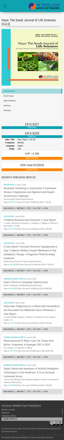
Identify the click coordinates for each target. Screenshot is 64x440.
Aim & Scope (9, 96)
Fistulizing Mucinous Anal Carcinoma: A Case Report (30, 219)
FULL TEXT (37, 208)
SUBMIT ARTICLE (10, 419)
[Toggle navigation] (5, 6)
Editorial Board (9, 101)
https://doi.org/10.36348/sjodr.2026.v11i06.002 (35, 385)
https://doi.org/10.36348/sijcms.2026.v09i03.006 (35, 351)
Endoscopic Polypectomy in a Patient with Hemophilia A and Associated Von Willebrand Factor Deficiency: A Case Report (32, 310)
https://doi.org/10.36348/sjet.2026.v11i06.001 (34, 202)
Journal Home (9, 91)
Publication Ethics (9, 416)
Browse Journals (8, 409)
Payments (6, 413)
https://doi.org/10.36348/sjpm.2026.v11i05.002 (35, 229)
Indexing (7, 110)
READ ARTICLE (9, 208)
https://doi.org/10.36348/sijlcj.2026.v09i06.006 (35, 288)
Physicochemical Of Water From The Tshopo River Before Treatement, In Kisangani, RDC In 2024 (29, 342)
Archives (7, 106)
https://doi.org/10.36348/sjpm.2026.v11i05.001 (35, 323)
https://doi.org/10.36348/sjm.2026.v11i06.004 (36, 265)
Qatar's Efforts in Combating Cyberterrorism (26, 282)
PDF (28, 208)
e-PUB (45, 208)
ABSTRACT (21, 208)
